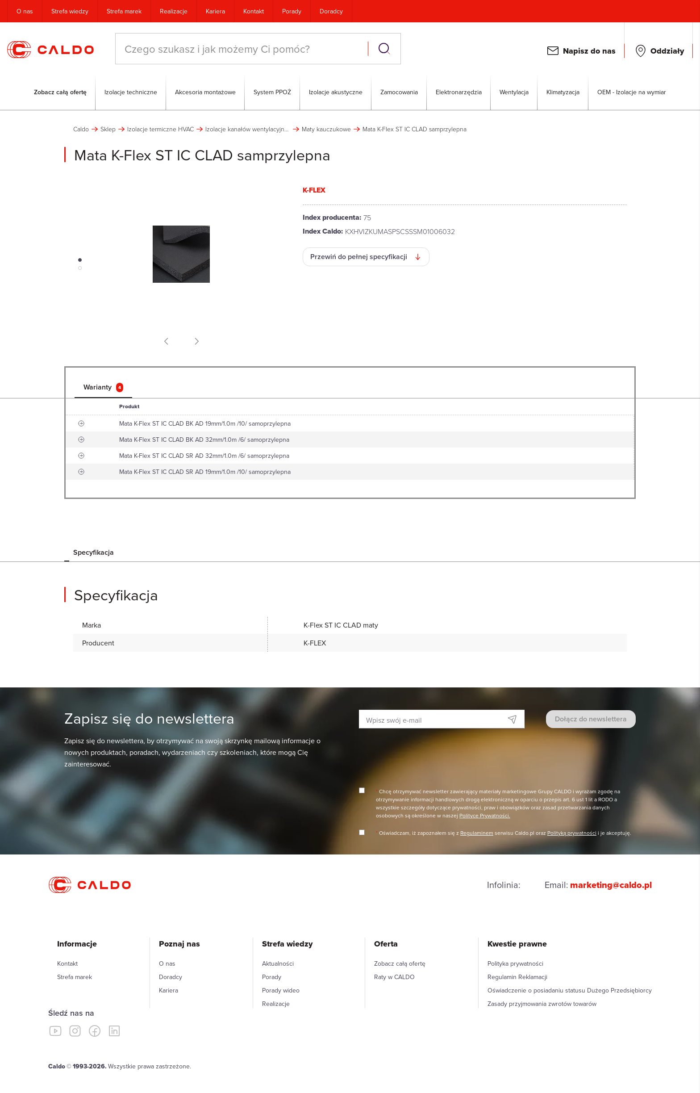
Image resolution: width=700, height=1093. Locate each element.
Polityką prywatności (571, 833)
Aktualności (278, 963)
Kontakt (253, 11)
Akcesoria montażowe (205, 92)
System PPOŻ (272, 92)
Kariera (215, 11)
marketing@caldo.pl (611, 885)
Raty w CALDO (394, 976)
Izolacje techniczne (130, 92)
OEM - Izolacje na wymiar (631, 92)
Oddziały (667, 51)
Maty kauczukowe (326, 129)
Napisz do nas (589, 51)
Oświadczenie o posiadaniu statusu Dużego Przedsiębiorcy (570, 990)
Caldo (81, 129)
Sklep (108, 129)
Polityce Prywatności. (484, 815)
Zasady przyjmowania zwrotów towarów (542, 1003)
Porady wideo (281, 990)
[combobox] (243, 49)
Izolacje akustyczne (335, 92)
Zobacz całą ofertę (60, 92)
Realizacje (174, 11)
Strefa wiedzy (69, 11)
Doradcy (331, 11)
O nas (25, 11)
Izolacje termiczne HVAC (160, 129)
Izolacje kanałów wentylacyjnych (247, 129)
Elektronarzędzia (459, 92)
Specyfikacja (93, 552)
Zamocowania (399, 92)
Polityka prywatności (515, 963)
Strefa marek (124, 11)
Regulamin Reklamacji (517, 976)
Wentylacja (514, 92)
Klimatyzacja (562, 92)
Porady (291, 11)
